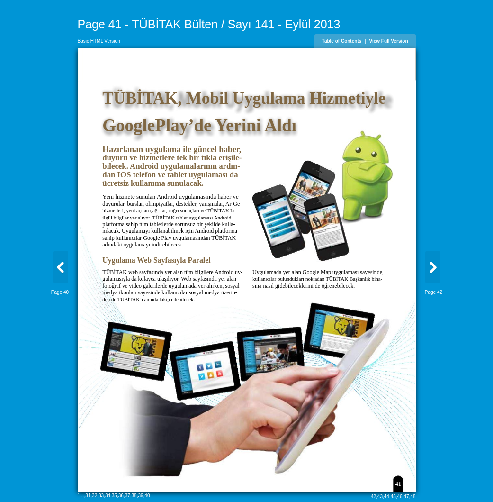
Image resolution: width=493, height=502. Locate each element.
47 (406, 496)
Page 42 (433, 292)
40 (147, 495)
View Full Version (388, 41)
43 (380, 496)
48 (412, 496)
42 (373, 496)
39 (140, 495)
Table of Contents (342, 41)
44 (386, 496)
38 (134, 495)
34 (107, 495)
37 (127, 495)
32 (94, 495)
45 (393, 496)
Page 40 (60, 292)
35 (114, 495)
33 (101, 495)
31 (87, 495)
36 (121, 495)
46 (400, 496)
